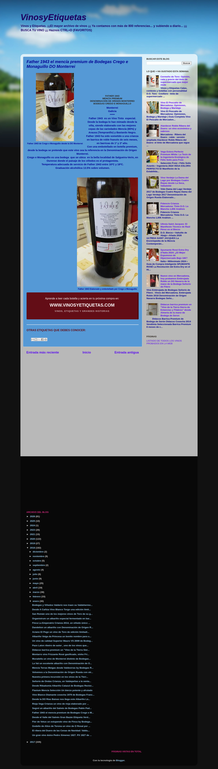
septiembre (39, 565)
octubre (37, 560)
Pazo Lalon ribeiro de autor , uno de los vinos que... (60, 645)
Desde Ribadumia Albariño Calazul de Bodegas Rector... (63, 685)
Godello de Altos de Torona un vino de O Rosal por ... (61, 726)
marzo (36, 592)
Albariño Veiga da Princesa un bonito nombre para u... (61, 636)
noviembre (39, 556)
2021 (33, 534)
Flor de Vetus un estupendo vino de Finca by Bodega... (62, 721)
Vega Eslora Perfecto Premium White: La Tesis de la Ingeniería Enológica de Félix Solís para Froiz (175, 155)
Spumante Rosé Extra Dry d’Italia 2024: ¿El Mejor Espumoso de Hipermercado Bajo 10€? (174, 254)
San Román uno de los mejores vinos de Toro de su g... (62, 614)
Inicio (87, 352)
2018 (33, 547)
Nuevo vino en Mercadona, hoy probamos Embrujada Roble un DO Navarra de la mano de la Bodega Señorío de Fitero (175, 281)
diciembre (38, 551)
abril (35, 587)
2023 (33, 530)
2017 (33, 742)
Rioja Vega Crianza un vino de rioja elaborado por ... (60, 704)
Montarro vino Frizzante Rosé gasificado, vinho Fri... (60, 654)
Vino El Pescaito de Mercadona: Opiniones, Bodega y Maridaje (173, 105)
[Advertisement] (106, 45)
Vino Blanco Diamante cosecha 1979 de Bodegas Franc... (63, 694)
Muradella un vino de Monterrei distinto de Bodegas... (61, 658)
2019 (33, 543)
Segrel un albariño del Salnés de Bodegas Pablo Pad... (62, 708)
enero (36, 601)
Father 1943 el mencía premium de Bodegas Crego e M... (63, 712)
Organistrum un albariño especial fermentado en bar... (61, 618)
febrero (37, 596)
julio (35, 574)
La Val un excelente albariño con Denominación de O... (62, 663)
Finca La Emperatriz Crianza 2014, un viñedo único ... (61, 623)
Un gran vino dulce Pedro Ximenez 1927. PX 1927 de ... (62, 735)
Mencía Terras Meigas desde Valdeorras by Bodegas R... (63, 668)
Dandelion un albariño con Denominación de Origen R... (62, 627)
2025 (33, 521)
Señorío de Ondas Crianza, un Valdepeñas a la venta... (61, 681)
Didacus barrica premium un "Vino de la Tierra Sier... (61, 650)
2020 (33, 539)
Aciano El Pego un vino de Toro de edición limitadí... (60, 632)
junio (36, 578)
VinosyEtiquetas (53, 17)
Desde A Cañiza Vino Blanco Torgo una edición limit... (61, 609)
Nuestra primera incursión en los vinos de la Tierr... (60, 677)
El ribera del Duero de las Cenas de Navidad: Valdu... (61, 730)
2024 (33, 525)
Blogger (120, 760)
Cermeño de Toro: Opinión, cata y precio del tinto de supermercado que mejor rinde (175, 80)
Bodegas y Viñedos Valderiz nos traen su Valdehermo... (62, 605)
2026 (33, 516)
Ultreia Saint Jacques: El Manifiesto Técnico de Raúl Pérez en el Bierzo (175, 227)
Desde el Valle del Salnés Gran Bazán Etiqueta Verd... (61, 717)
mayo (36, 583)
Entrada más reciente (42, 352)
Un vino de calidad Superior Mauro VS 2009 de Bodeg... (62, 641)
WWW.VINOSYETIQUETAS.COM (82, 305)
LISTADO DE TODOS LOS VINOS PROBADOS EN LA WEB (164, 342)
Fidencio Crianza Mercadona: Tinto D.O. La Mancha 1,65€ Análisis (174, 206)
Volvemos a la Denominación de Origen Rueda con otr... (62, 672)
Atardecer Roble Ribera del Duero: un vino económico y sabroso (175, 128)
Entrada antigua (126, 352)
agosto (37, 569)
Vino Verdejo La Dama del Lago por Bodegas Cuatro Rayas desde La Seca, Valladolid (174, 181)
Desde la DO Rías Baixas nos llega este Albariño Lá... (61, 699)
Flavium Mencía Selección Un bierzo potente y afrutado (62, 690)
